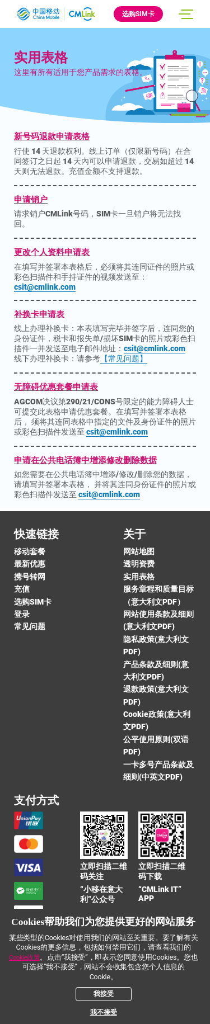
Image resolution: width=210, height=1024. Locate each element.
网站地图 (139, 551)
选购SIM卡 (138, 14)
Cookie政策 (24, 957)
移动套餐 (29, 551)
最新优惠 (29, 563)
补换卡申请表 (39, 314)
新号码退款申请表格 (52, 136)
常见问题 (29, 626)
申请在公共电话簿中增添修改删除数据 (85, 460)
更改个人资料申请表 (52, 252)
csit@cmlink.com (45, 286)
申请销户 (31, 200)
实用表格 (139, 576)
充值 (22, 588)
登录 (22, 614)
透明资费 (139, 563)
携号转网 (29, 576)
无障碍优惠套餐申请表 (56, 387)
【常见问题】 (123, 358)
